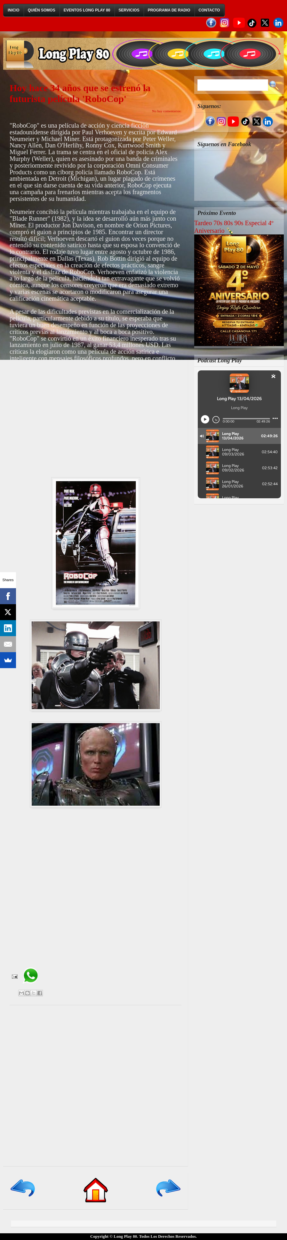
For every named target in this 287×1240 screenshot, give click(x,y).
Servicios (129, 10)
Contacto (209, 10)
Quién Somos (41, 10)
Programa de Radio (169, 10)
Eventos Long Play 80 (87, 10)
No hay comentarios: (166, 111)
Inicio (14, 10)
